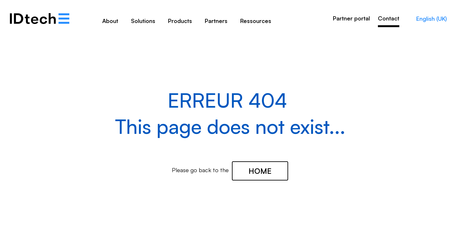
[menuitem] (110, 23)
